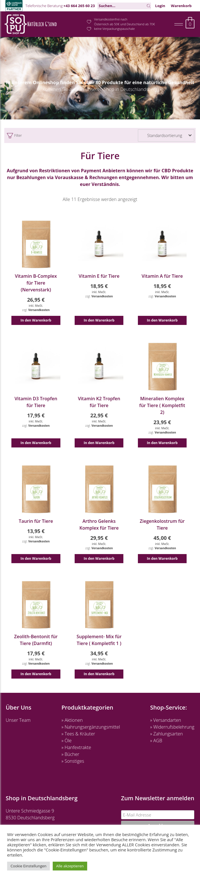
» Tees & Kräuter (78, 734)
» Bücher (70, 754)
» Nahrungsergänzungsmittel (91, 727)
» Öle (67, 740)
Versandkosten (39, 310)
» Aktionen (72, 720)
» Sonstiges (73, 761)
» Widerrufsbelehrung (172, 727)
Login (160, 5)
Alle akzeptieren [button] (70, 865)
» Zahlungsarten (166, 734)
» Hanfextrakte (76, 747)
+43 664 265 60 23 (79, 5)
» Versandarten (165, 720)
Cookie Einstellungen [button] (28, 865)
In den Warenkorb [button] (36, 320)
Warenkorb (181, 5)
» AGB (156, 740)
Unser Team (18, 720)
